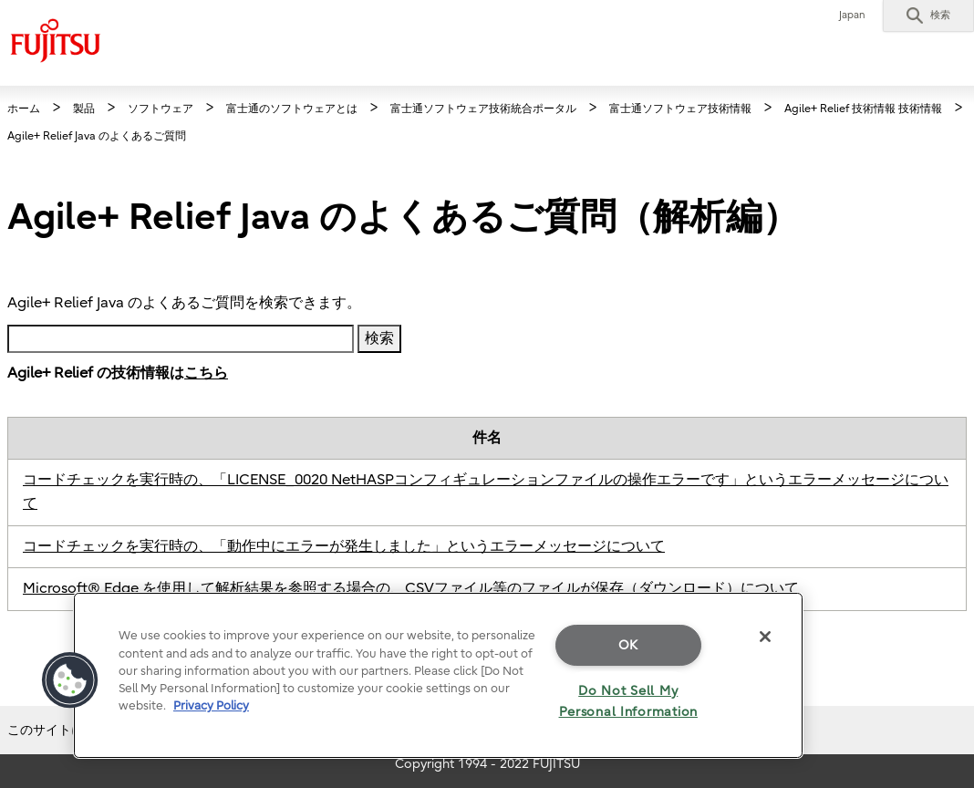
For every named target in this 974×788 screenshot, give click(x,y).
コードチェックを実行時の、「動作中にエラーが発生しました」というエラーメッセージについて (344, 546)
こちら (206, 373)
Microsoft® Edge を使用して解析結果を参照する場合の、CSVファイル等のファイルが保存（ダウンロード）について (411, 588)
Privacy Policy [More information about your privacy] (211, 705)
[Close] (765, 637)
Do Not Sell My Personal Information (628, 701)
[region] (438, 675)
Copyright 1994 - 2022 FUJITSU (487, 764)
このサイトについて (64, 730)
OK (628, 645)
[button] (928, 15)
